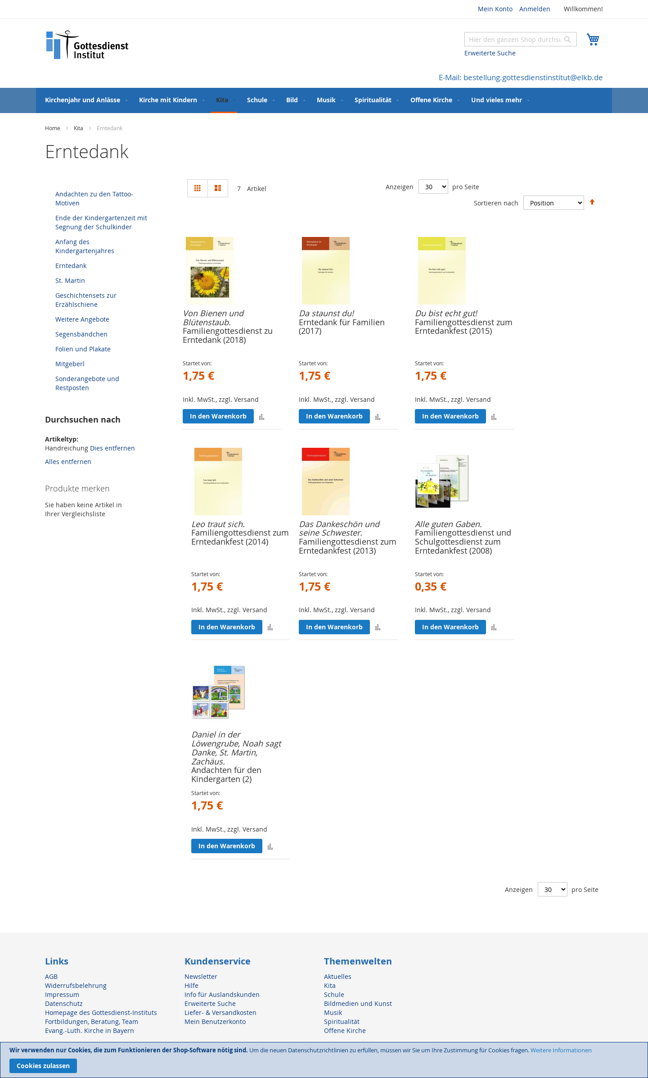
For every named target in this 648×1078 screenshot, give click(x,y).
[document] (324, 1060)
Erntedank (70, 265)
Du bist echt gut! (446, 313)
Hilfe (191, 985)
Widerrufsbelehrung (76, 985)
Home (53, 128)
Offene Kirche (345, 1030)
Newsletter (200, 976)
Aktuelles (337, 976)
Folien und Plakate (83, 349)
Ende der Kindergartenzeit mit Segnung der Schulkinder (101, 222)
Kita (79, 128)
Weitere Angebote (82, 319)
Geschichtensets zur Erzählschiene (86, 300)
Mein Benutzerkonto (215, 1021)
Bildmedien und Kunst (358, 1003)
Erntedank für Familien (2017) (342, 327)
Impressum (62, 994)
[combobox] (520, 39)
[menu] (324, 100)
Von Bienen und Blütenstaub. (213, 317)
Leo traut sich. (218, 524)
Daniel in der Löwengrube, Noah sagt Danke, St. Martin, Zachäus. (236, 747)
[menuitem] (84, 100)
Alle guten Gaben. (448, 524)
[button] (262, 416)
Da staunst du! (326, 313)
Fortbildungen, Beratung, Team (91, 1021)
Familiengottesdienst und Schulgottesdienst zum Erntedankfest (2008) (463, 541)
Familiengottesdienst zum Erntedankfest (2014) (240, 537)
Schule (334, 994)
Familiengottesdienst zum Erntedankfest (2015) (464, 327)
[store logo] (87, 44)
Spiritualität (342, 1021)
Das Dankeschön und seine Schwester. (339, 528)
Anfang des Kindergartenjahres (84, 246)
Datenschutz (64, 1003)
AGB (51, 976)
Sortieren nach (496, 202)
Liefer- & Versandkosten (220, 1012)
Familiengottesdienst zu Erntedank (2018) (228, 335)
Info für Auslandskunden (222, 994)
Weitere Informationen (561, 1050)
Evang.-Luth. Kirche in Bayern (89, 1030)
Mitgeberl (70, 363)
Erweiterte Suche (490, 53)
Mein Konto (495, 9)
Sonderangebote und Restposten (87, 383)
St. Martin (70, 280)
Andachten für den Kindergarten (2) (226, 774)
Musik (333, 1012)
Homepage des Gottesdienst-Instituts (101, 1012)
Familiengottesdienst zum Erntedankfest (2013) (347, 546)
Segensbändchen (81, 334)
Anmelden (534, 9)
